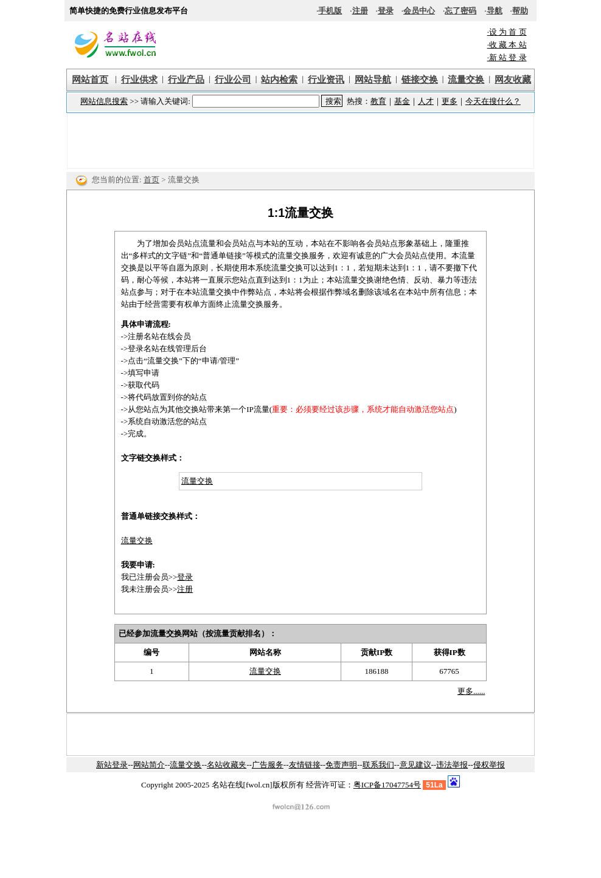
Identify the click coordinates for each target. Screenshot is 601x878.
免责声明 (341, 764)
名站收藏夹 (226, 764)
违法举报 (452, 764)
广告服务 (267, 764)
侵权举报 (489, 764)
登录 (185, 576)
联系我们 (378, 764)
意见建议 (415, 764)
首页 (151, 179)
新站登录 (112, 764)
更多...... (471, 691)
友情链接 (305, 764)
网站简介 (149, 764)
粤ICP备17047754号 (387, 784)
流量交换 (197, 480)
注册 (185, 589)
